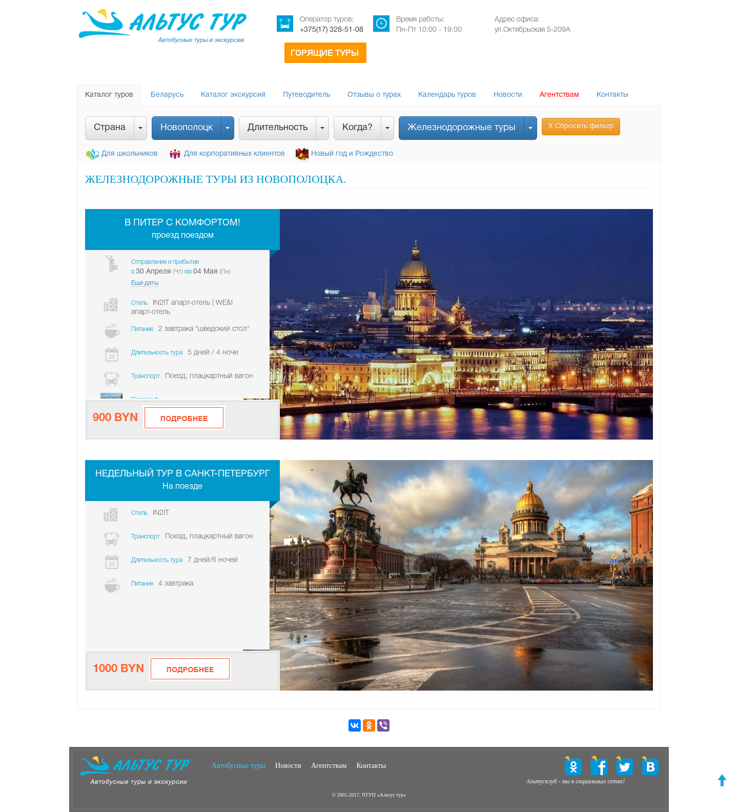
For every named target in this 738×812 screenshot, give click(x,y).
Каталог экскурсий (233, 95)
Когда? (357, 127)
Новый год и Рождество (352, 154)
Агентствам (559, 95)
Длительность (278, 127)
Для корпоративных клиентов (234, 154)
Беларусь (167, 95)
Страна (110, 127)
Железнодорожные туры (461, 127)
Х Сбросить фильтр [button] (580, 126)
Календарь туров (447, 95)
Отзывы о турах (374, 95)
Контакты (612, 95)
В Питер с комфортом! (182, 223)
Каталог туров (109, 95)
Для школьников (129, 154)
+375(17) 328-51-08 (331, 30)
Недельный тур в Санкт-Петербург (182, 474)
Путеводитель (306, 95)
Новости (508, 95)
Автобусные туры (238, 765)
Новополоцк (186, 127)
